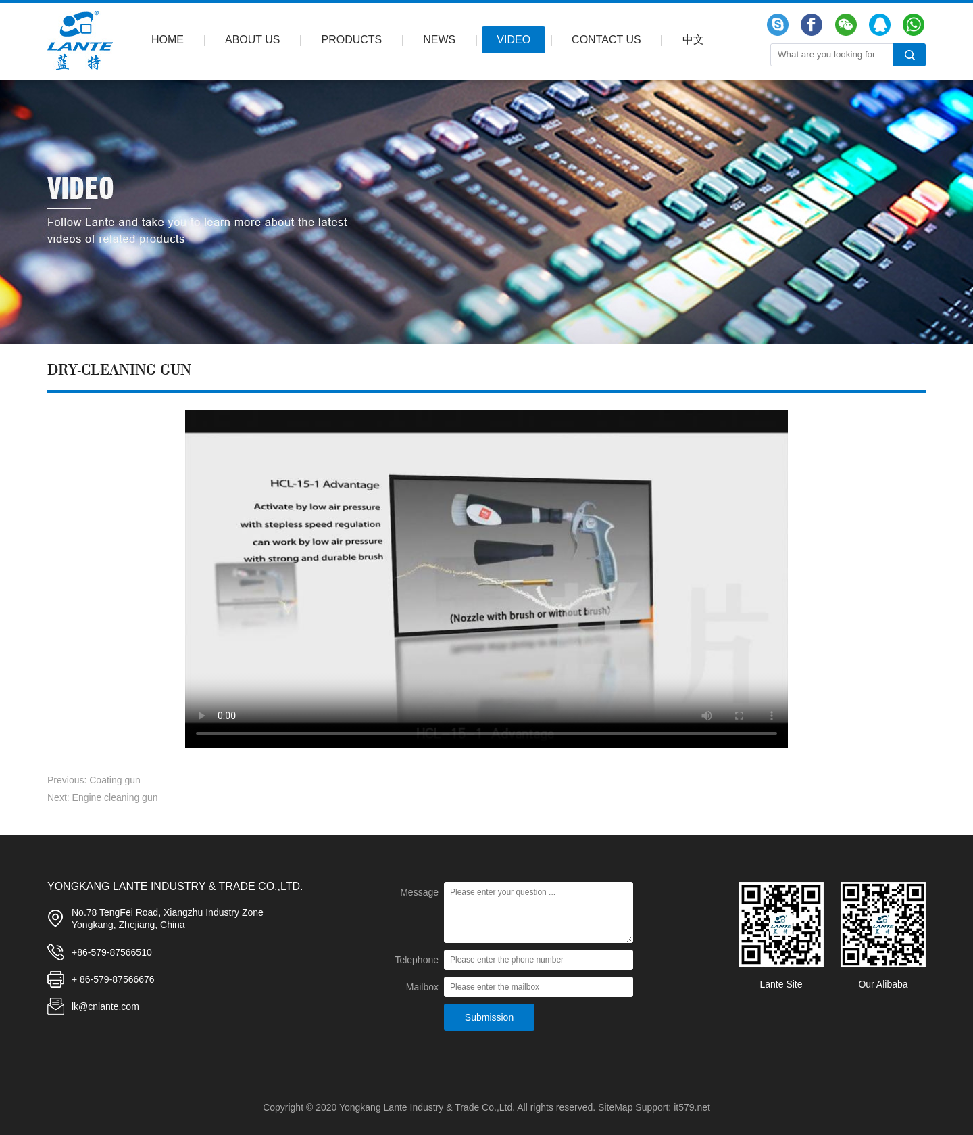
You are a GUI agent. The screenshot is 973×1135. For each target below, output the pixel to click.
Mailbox (422, 986)
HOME (167, 39)
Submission (489, 1017)
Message (419, 892)
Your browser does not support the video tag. (486, 579)
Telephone (417, 959)
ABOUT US (252, 39)
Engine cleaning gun (115, 797)
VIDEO (513, 39)
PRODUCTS (352, 39)
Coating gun (115, 779)
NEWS (439, 39)
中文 (693, 39)
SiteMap (615, 1107)
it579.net (692, 1107)
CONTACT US (606, 39)
